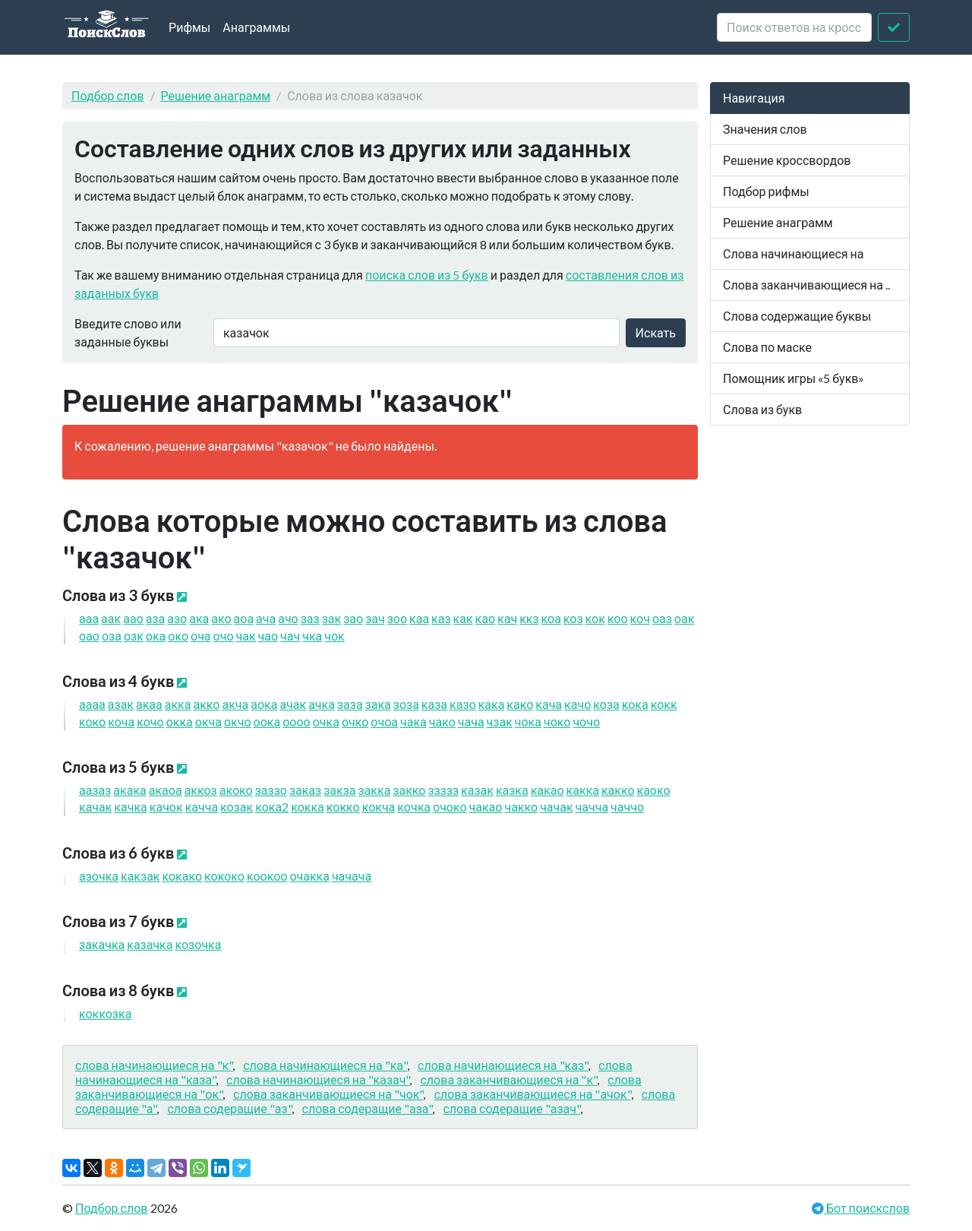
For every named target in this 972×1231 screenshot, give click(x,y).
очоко (450, 806)
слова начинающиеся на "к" (153, 1065)
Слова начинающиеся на (793, 253)
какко (618, 790)
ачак (292, 704)
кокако (183, 876)
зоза (406, 704)
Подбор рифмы (766, 191)
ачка (321, 704)
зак (331, 618)
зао (353, 618)
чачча (592, 806)
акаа (149, 704)
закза (339, 790)
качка (130, 806)
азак (121, 704)
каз (440, 618)
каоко (654, 790)
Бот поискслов (867, 1208)
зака (378, 704)
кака (491, 704)
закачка (102, 944)
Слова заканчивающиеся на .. (806, 284)
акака (129, 790)
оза (112, 635)
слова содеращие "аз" (229, 1108)
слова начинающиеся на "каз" (503, 1065)
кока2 (272, 806)
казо (463, 704)
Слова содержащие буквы (797, 316)
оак (684, 618)
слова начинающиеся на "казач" (317, 1079)
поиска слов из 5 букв (426, 274)
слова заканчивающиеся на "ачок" (532, 1094)
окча (208, 721)
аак (111, 618)
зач (375, 618)
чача (471, 721)
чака (413, 721)
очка (326, 721)
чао (268, 635)
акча (235, 704)
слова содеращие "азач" (511, 1108)
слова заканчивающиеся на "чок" (328, 1094)
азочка (98, 876)
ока (156, 635)
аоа (244, 618)
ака (199, 618)
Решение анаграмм (216, 95)
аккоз (201, 790)
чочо (586, 721)
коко (92, 721)
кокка (307, 806)
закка (374, 790)
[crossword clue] (794, 27)
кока (635, 704)
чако (442, 721)
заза (350, 704)
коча (121, 721)
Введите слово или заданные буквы (127, 332)
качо (577, 704)
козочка (198, 944)
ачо (288, 618)
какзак (140, 876)
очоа (384, 721)
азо (177, 618)
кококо (224, 876)
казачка (149, 944)
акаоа (165, 790)
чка (312, 635)
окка (179, 721)
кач (507, 618)
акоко (236, 790)
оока (267, 721)
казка (512, 790)
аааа (92, 704)
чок (334, 635)
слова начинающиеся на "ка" (325, 1065)
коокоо (267, 876)
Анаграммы (256, 27)
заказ (305, 790)
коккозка (105, 1013)
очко (355, 721)
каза (434, 704)
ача (266, 618)
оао (89, 635)
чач (290, 635)
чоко (557, 721)
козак (236, 806)
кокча (379, 806)
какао (547, 790)
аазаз (95, 790)
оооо (296, 721)
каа (419, 618)
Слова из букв (762, 409)
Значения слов (765, 129)
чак (246, 635)
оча (201, 635)
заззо (271, 790)
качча (201, 806)
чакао (486, 806)
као (485, 618)
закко (409, 790)
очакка (309, 876)
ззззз (443, 790)
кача (548, 704)
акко (206, 704)
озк (134, 635)
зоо (397, 618)
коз (573, 618)
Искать (656, 332)
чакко (521, 806)
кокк (664, 704)
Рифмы (189, 27)
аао (133, 618)
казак (477, 790)
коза (606, 704)
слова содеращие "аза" (367, 1108)
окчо (237, 721)
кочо (150, 721)
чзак (500, 721)
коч (640, 618)
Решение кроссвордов (786, 160)
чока (528, 721)
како (520, 704)
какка (582, 790)
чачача (351, 876)
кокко (343, 806)
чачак (556, 806)
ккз (528, 618)
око (178, 635)
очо (223, 635)
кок (595, 618)
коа (551, 618)
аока (264, 704)
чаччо (627, 806)
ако (221, 618)
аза (156, 618)
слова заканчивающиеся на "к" (508, 1079)
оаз (662, 618)
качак (95, 806)
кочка (414, 806)
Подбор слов (107, 95)
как (463, 618)
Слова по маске (767, 347)
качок (166, 806)
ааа (89, 618)
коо (618, 618)
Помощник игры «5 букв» (793, 378)
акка (178, 704)
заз (310, 618)
